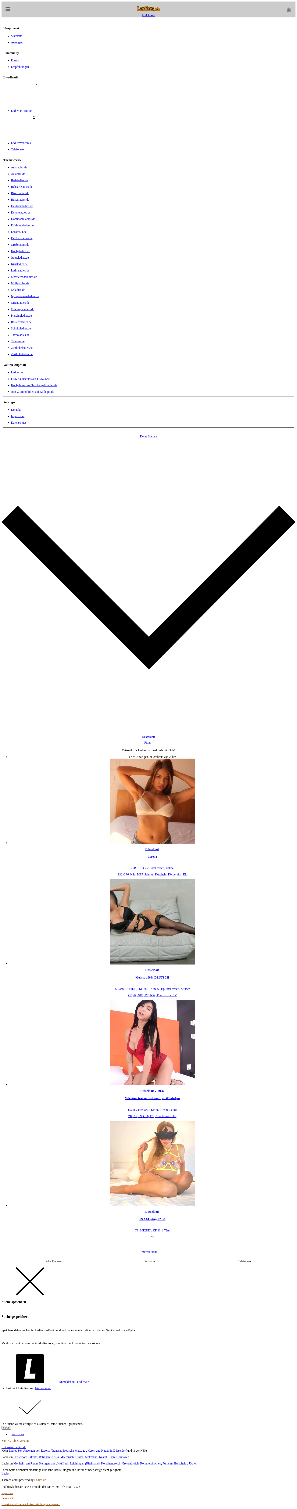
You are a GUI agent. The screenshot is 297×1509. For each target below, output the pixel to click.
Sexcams (149, 1261)
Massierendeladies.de (24, 276)
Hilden (79, 1457)
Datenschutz (18, 422)
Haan (111, 1457)
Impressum (17, 416)
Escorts (45, 1450)
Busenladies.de (20, 199)
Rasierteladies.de (21, 322)
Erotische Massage (74, 1450)
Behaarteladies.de (21, 186)
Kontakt (16, 409)
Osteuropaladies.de (22, 309)
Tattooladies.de (20, 334)
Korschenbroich (110, 1463)
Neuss (55, 1457)
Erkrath (32, 1457)
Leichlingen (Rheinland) (85, 1463)
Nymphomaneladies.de (25, 296)
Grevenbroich (130, 1463)
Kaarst (103, 1457)
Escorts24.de (19, 231)
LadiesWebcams (50, 143)
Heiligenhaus (47, 1463)
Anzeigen (17, 42)
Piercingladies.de (21, 315)
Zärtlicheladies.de (22, 354)
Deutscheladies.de (22, 206)
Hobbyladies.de (20, 251)
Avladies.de (18, 173)
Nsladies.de (18, 289)
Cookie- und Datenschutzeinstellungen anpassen (31, 1504)
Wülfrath (62, 1463)
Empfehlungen (20, 66)
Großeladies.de (20, 244)
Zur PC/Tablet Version (15, 1440)
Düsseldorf (20, 1457)
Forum (15, 60)
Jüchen (193, 1463)
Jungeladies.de (20, 257)
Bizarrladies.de (20, 193)
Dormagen (122, 1457)
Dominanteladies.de (23, 219)
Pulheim (168, 1463)
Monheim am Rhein (25, 1463)
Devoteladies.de (20, 212)
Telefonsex (17, 149)
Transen (56, 1450)
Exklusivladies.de (21, 238)
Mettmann (91, 1457)
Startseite (16, 36)
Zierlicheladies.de (22, 347)
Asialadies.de (19, 167)
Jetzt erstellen (43, 1388)
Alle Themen (54, 1261)
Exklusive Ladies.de (14, 1447)
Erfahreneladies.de (22, 225)
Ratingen (44, 1457)
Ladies (6, 1473)
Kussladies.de (19, 264)
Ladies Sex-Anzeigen (22, 1450)
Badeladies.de (19, 180)
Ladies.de (17, 372)
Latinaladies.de (20, 270)
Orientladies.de (20, 302)
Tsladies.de (17, 341)
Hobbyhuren (34, 385)
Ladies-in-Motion (51, 110)
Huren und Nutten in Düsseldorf (107, 1450)
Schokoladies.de (21, 328)
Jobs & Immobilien (32, 391)
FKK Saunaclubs (30, 378)
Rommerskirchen (150, 1463)
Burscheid (180, 1463)
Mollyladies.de (20, 283)
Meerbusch (67, 1457)
